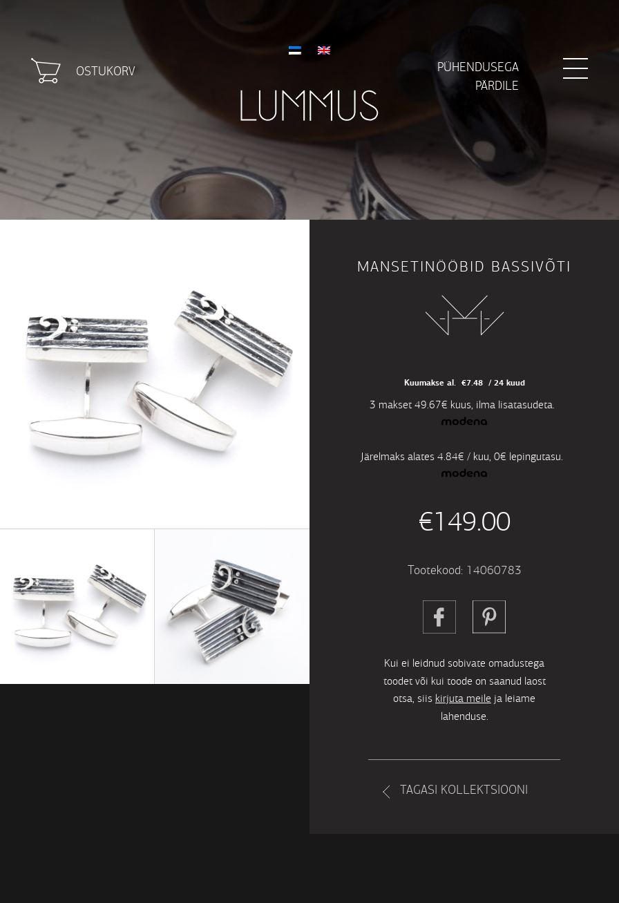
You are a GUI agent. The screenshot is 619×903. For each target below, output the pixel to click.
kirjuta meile (463, 698)
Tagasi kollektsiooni (464, 790)
